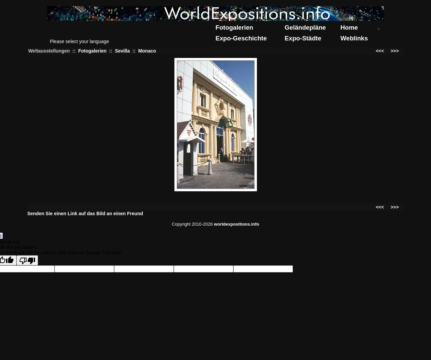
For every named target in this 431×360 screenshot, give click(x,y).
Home (349, 27)
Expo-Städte (303, 38)
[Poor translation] (27, 260)
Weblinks (354, 38)
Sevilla (122, 51)
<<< (380, 51)
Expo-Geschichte (241, 38)
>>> (395, 51)
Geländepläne (305, 27)
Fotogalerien (234, 27)
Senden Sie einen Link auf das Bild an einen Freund (85, 213)
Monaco (147, 51)
